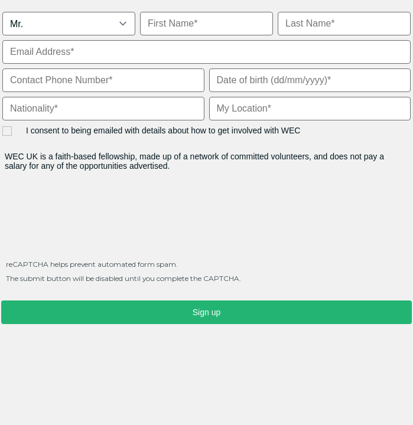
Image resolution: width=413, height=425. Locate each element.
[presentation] (91, 221)
